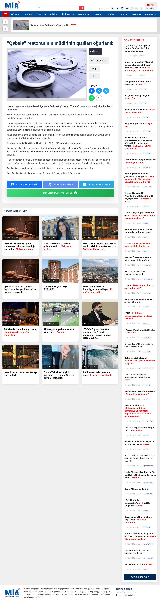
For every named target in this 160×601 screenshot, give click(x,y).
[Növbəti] (5, 28)
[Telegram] (136, 8)
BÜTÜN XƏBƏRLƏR (140, 577)
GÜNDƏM (15, 14)
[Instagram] (122, 8)
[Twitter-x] (118, 8)
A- (94, 76)
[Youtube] (127, 8)
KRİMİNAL (54, 14)
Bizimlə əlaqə (103, 9)
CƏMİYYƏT (41, 14)
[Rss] (141, 8)
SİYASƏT (28, 14)
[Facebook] (113, 8)
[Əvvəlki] (5, 22)
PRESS (111, 14)
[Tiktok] (132, 8)
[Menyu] (5, 14)
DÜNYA (124, 14)
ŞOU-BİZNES (150, 14)
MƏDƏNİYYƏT (84, 14)
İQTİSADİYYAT (68, 14)
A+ (94, 69)
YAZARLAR (137, 14)
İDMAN (98, 14)
